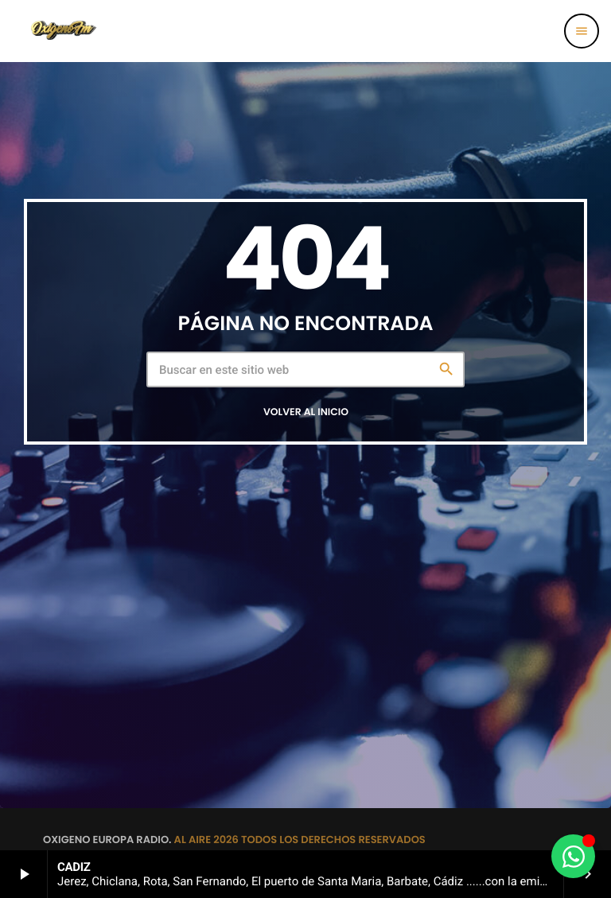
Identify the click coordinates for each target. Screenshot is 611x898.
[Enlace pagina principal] (63, 31)
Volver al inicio (305, 412)
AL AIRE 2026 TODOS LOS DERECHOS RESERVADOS (300, 839)
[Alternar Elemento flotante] (573, 856)
